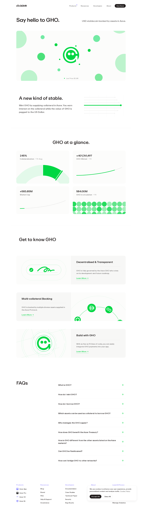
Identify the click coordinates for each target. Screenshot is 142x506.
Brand (42, 492)
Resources (85, 6)
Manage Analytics (119, 503)
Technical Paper (71, 496)
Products (73, 5)
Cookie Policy (125, 491)
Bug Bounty (69, 503)
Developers (97, 6)
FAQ (42, 496)
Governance (44, 503)
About (108, 6)
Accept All (95, 496)
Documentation (70, 489)
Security (68, 499)
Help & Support (46, 499)
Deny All (108, 496)
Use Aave (120, 6)
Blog (42, 489)
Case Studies (70, 492)
